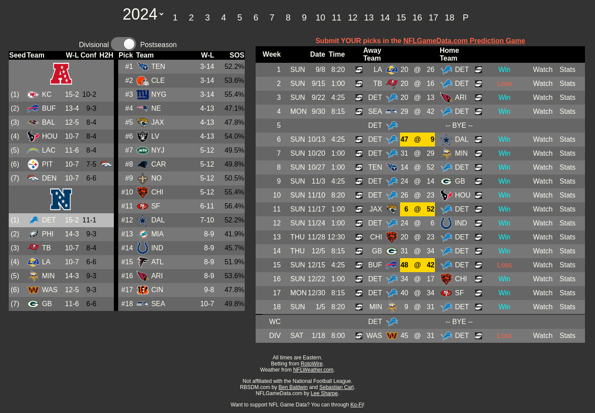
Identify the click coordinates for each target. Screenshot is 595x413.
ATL (157, 262)
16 (417, 17)
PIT (47, 164)
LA (46, 262)
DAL (158, 220)
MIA (157, 234)
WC (275, 321)
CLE (158, 80)
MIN (48, 276)
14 (385, 17)
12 (352, 17)
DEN (49, 178)
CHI (157, 192)
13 (368, 17)
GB (47, 303)
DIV (275, 335)
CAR (158, 164)
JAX (157, 122)
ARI (157, 276)
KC (46, 94)
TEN (158, 66)
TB (46, 248)
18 (449, 17)
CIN (157, 290)
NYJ (157, 150)
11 (336, 17)
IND (157, 248)
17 (433, 17)
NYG (159, 94)
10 (320, 17)
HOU (50, 136)
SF (155, 206)
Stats (567, 69)
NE (156, 108)
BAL (48, 122)
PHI (48, 234)
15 (401, 17)
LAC (48, 150)
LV (155, 136)
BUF (49, 108)
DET (49, 220)
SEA (158, 303)
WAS (50, 290)
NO (156, 178)
